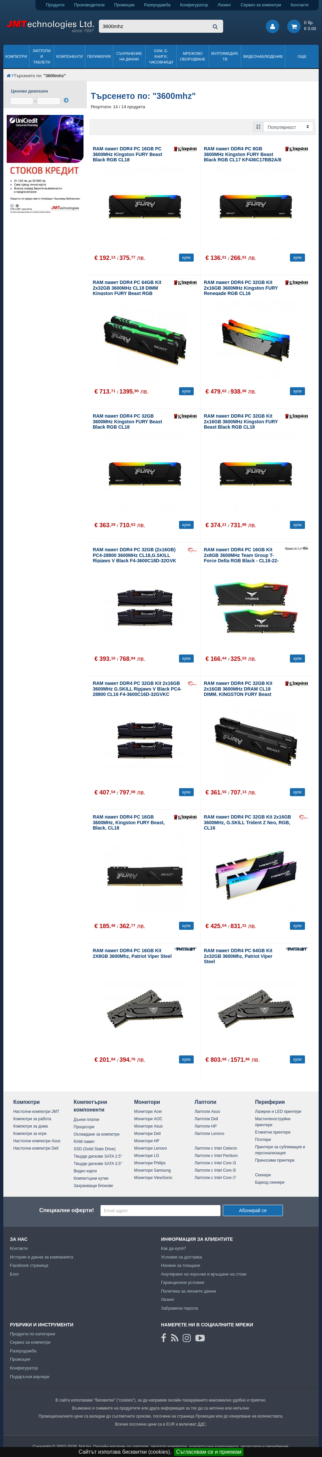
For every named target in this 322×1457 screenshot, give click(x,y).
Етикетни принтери (272, 1132)
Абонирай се (253, 1210)
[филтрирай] (66, 100)
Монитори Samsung (152, 1170)
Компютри (16, 56)
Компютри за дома (30, 1126)
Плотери (263, 1139)
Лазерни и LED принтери (278, 1111)
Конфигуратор (194, 4)
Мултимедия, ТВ (225, 56)
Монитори (147, 1102)
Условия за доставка (181, 1257)
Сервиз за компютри (260, 4)
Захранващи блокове (93, 1185)
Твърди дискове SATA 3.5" (98, 1163)
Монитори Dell (147, 1133)
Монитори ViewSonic (153, 1177)
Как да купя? (173, 1248)
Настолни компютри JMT (36, 1111)
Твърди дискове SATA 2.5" (98, 1156)
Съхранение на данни (129, 56)
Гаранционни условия (182, 1282)
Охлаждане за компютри (97, 1134)
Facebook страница (29, 1265)
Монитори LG (146, 1155)
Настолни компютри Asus (36, 1141)
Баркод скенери (269, 1182)
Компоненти (69, 56)
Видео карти (85, 1171)
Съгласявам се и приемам (208, 1452)
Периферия (99, 56)
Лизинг (224, 4)
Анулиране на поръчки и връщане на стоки (204, 1274)
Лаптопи (205, 1102)
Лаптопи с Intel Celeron (215, 1148)
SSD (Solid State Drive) (95, 1149)
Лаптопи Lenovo (209, 1133)
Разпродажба (157, 4)
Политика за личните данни (188, 1291)
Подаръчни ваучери (29, 1376)
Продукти (55, 4)
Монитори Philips (150, 1163)
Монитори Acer (148, 1111)
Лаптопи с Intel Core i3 (215, 1163)
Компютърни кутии (91, 1178)
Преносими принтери (274, 1160)
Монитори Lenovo (150, 1148)
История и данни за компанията (41, 1257)
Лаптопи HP (205, 1126)
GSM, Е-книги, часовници (161, 56)
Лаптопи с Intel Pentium (215, 1155)
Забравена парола (179, 1308)
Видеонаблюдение (263, 56)
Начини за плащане (180, 1265)
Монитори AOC (148, 1119)
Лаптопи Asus (207, 1111)
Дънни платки (86, 1119)
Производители (89, 4)
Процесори (84, 1127)
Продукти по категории (32, 1333)
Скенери (263, 1175)
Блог (14, 1274)
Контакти (299, 4)
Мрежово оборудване (192, 56)
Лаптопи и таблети (42, 56)
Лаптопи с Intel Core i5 (215, 1170)
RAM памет (84, 1141)
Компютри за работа (32, 1119)
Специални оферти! (66, 1210)
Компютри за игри (29, 1133)
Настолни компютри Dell (35, 1148)
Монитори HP (147, 1141)
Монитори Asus (148, 1126)
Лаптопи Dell (206, 1119)
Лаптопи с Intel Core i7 (215, 1177)
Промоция (20, 1359)
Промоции (124, 4)
